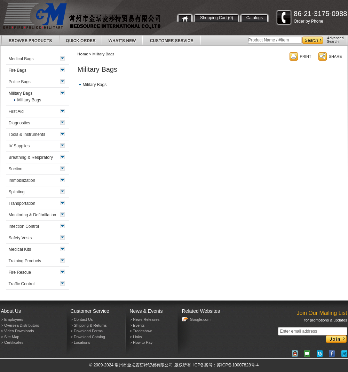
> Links (136, 337)
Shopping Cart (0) (216, 17)
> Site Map (10, 337)
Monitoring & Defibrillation (32, 214)
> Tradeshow (141, 331)
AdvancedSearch (335, 40)
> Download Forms (87, 331)
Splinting (17, 191)
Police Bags (20, 81)
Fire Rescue (20, 272)
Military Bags (95, 84)
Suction (16, 168)
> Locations (80, 342)
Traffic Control (22, 283)
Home (83, 54)
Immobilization (22, 180)
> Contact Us (82, 319)
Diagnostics (19, 123)
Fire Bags (17, 70)
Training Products (25, 260)
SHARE (335, 56)
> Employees (12, 319)
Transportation (22, 203)
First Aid (16, 111)
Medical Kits (20, 249)
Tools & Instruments (27, 134)
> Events (137, 325)
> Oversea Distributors (20, 325)
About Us (11, 311)
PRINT (305, 56)
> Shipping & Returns (89, 325)
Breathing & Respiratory (31, 157)
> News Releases (145, 319)
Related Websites (201, 311)
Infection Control (24, 226)
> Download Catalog (88, 337)
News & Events (146, 311)
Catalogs (254, 17)
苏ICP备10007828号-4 (238, 365)
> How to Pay (141, 342)
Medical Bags (21, 58)
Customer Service (90, 311)
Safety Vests (20, 237)
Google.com (200, 319)
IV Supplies (19, 146)
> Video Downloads (17, 331)
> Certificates (12, 342)
